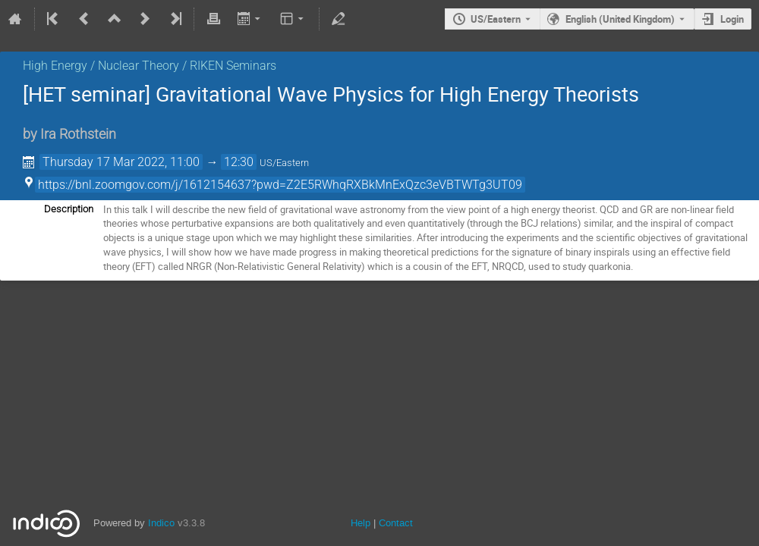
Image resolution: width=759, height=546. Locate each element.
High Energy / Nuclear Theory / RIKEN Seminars (149, 65)
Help (360, 522)
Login (732, 19)
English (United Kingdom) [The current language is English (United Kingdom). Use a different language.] (620, 19)
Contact (396, 522)
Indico (161, 522)
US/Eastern (496, 19)
